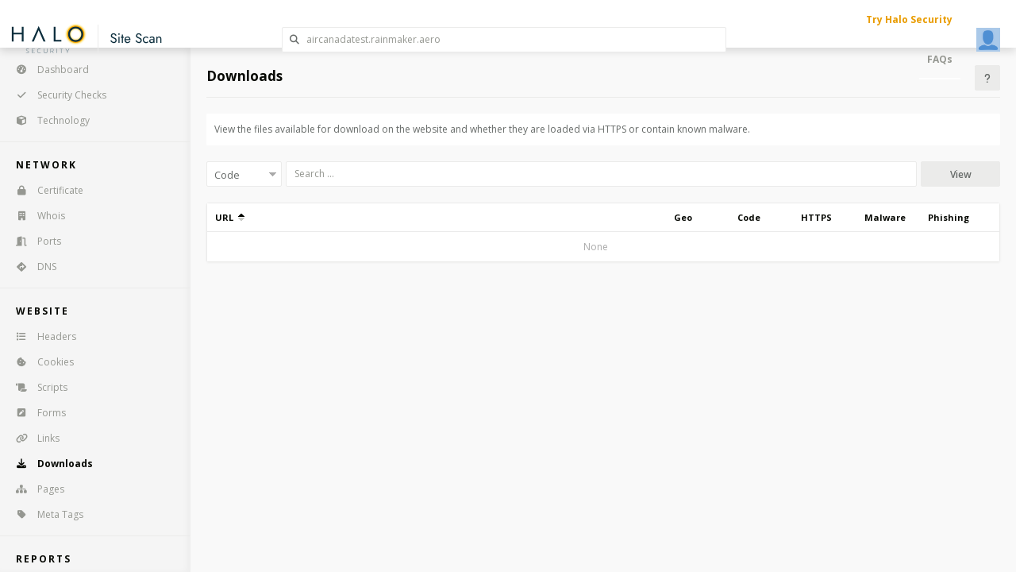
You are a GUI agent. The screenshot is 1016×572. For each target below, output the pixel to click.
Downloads (49, 463)
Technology (48, 120)
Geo (683, 217)
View (961, 174)
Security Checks (56, 95)
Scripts (36, 387)
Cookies (40, 362)
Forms (36, 412)
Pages (35, 489)
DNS (31, 266)
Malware (885, 217)
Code (748, 217)
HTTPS (816, 217)
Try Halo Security (909, 19)
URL (229, 217)
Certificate (44, 190)
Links (33, 438)
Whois (35, 215)
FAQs (939, 59)
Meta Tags (44, 514)
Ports (33, 241)
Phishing (948, 217)
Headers (41, 336)
